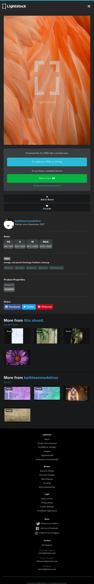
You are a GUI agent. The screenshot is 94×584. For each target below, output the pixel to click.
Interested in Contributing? (47, 459)
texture (43, 268)
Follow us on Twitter (49, 523)
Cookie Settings (47, 506)
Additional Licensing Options (47, 185)
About (47, 439)
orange (20, 268)
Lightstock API (47, 455)
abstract (31, 268)
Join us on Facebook (49, 528)
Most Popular (47, 479)
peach (8, 268)
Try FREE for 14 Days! (47, 447)
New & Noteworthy (47, 487)
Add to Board (47, 198)
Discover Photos (47, 470)
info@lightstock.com (47, 553)
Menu (88, 6)
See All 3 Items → (12, 324)
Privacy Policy (47, 502)
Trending (47, 483)
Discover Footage (47, 475)
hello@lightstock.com (47, 569)
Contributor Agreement (47, 510)
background (56, 268)
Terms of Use (47, 498)
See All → (8, 382)
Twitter (29, 307)
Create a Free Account (47, 443)
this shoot (33, 320)
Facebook (12, 307)
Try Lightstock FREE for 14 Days (47, 161)
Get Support (47, 545)
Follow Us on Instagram (49, 532)
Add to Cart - (47, 178)
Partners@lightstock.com (47, 561)
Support (47, 451)
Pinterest (45, 307)
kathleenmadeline (28, 221)
